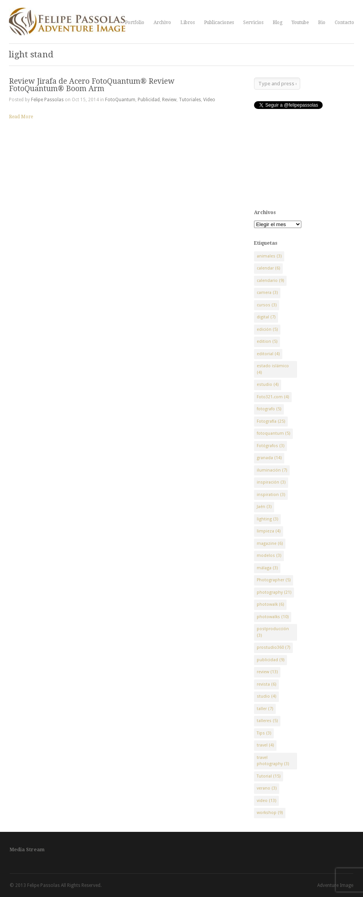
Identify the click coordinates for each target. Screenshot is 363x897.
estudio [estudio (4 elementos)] (267, 384)
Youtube (300, 22)
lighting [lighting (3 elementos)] (267, 519)
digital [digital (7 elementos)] (266, 317)
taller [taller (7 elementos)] (265, 708)
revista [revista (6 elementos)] (266, 684)
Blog (277, 22)
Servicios (253, 22)
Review (169, 99)
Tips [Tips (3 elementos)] (264, 733)
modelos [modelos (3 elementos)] (269, 555)
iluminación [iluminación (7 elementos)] (272, 470)
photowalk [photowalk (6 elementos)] (270, 604)
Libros (187, 22)
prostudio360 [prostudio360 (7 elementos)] (273, 647)
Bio (321, 22)
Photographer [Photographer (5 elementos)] (273, 579)
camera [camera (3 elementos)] (267, 292)
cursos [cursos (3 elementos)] (267, 305)
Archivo (162, 22)
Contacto (344, 22)
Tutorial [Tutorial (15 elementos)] (268, 776)
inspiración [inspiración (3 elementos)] (271, 482)
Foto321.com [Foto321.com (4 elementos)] (273, 396)
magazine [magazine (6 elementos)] (270, 543)
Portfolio (134, 22)
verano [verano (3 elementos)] (267, 788)
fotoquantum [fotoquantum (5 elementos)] (273, 433)
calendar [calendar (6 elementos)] (268, 268)
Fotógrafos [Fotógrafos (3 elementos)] (270, 445)
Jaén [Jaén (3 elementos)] (264, 506)
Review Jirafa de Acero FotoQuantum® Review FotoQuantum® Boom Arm (92, 85)
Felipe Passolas (47, 99)
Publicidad (149, 99)
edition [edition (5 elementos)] (267, 341)
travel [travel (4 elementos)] (265, 745)
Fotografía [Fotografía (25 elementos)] (271, 421)
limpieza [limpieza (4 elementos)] (268, 531)
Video (209, 99)
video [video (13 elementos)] (266, 800)
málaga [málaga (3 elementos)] (267, 567)
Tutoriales (190, 99)
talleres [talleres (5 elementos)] (267, 720)
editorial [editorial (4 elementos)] (268, 353)
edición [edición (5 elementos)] (267, 329)
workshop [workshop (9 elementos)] (270, 812)
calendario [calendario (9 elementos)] (270, 280)
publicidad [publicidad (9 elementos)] (270, 659)
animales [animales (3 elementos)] (269, 256)
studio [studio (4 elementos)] (266, 696)
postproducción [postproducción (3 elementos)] (273, 632)
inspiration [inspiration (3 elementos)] (271, 494)
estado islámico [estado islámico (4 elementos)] (273, 369)
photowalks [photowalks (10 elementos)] (273, 616)
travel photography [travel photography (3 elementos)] (273, 761)
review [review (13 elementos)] (267, 671)
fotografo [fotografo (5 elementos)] (269, 408)
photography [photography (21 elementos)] (274, 592)
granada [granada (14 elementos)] (269, 457)
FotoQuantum (120, 99)
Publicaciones (219, 22)
